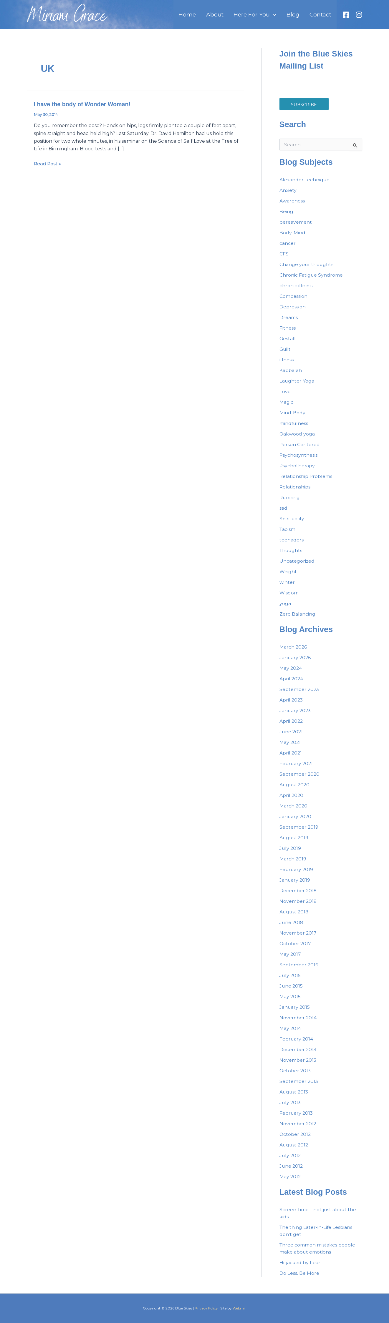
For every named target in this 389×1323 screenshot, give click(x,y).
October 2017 (295, 948)
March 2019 (293, 863)
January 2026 (295, 662)
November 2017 (298, 937)
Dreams (288, 322)
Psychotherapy (297, 470)
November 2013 (298, 1065)
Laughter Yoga (296, 385)
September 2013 (299, 1086)
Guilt (285, 354)
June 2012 (291, 1171)
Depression (292, 311)
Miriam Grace (67, 20)
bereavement (295, 227)
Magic (286, 407)
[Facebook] (346, 17)
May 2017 (290, 959)
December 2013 (298, 1054)
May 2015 (290, 1001)
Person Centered (299, 449)
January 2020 (295, 821)
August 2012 (294, 1149)
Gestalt (288, 343)
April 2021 (290, 757)
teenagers (291, 544)
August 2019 (294, 842)
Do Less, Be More (299, 1278)
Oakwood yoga (297, 438)
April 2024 (291, 683)
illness (286, 364)
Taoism (287, 534)
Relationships (295, 491)
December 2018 (298, 895)
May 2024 (290, 673)
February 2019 (296, 874)
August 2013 (294, 1096)
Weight (288, 576)
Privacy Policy (206, 1308)
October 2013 (295, 1075)
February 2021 (296, 768)
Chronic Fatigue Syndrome (311, 279)
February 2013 (296, 1118)
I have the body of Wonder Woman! (83, 109)
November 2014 (298, 1022)
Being (286, 216)
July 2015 (290, 980)
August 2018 (294, 916)
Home (201, 16)
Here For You (262, 17)
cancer (287, 248)
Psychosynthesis (298, 460)
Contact (322, 16)
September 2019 (299, 832)
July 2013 (290, 1107)
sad (283, 513)
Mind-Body (292, 417)
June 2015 (291, 990)
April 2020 (291, 800)
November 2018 (298, 906)
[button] (281, 17)
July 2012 (290, 1160)
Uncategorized (297, 566)
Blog (297, 16)
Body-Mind (292, 237)
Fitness (287, 332)
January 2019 (295, 884)
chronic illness (295, 290)
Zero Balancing (297, 618)
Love (285, 396)
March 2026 (293, 651)
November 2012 (298, 1128)
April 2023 (291, 704)
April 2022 (291, 726)
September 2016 (298, 969)
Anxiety (288, 195)
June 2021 (291, 736)
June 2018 (291, 927)
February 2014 (296, 1043)
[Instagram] (358, 17)
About (225, 16)
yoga (285, 608)
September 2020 (299, 779)
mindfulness (294, 428)
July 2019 (290, 853)
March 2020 (293, 810)
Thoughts (291, 555)
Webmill (240, 1308)
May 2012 (290, 1181)
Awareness (292, 205)
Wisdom (289, 597)
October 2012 (295, 1139)
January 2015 (294, 1012)
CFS (284, 258)
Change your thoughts (306, 269)
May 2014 (290, 1033)
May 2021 (290, 747)
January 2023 (295, 715)
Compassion (293, 301)
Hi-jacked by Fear (299, 1267)
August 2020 (295, 789)
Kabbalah (290, 375)
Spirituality (291, 523)
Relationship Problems (306, 481)
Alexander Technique (305, 184)
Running (289, 502)
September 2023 (299, 694)
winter (287, 587)
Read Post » (48, 167)
